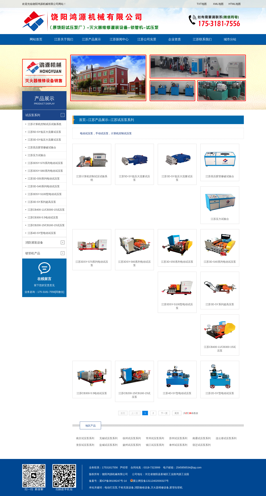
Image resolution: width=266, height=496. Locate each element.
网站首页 (36, 39)
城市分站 (230, 39)
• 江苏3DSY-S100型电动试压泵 (43, 194)
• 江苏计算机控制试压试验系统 (43, 124)
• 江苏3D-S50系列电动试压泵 (42, 178)
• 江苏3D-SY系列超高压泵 (40, 201)
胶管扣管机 (176, 487)
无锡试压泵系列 (108, 438)
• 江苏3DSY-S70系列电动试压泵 (44, 163)
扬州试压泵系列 (132, 444)
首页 (82, 120)
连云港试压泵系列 (226, 438)
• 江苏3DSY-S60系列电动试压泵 (44, 170)
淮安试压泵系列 (85, 444)
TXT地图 (202, 3)
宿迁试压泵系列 (201, 444)
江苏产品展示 (91, 39)
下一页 (164, 413)
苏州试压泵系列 (178, 438)
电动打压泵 (111, 487)
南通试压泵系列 (201, 438)
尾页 (177, 413)
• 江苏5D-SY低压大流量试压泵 (43, 131)
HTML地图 (235, 3)
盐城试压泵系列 (108, 444)
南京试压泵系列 (85, 438)
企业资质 (174, 39)
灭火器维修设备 (160, 487)
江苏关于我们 (63, 39)
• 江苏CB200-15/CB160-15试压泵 (45, 225)
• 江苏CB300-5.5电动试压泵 (41, 217)
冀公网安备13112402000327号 (151, 480)
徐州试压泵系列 (132, 438)
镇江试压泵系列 (155, 444)
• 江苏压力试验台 (35, 155)
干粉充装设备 (126, 487)
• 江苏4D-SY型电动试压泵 (40, 233)
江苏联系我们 (202, 39)
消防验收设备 (142, 487)
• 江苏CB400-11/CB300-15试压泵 (45, 209)
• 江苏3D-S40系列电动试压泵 (42, 186)
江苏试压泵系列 (122, 120)
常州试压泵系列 (155, 438)
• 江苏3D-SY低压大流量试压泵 (43, 139)
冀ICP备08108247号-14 (113, 480)
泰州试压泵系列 (178, 444)
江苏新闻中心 (119, 39)
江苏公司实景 (146, 39)
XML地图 (218, 3)
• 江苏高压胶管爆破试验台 (40, 147)
